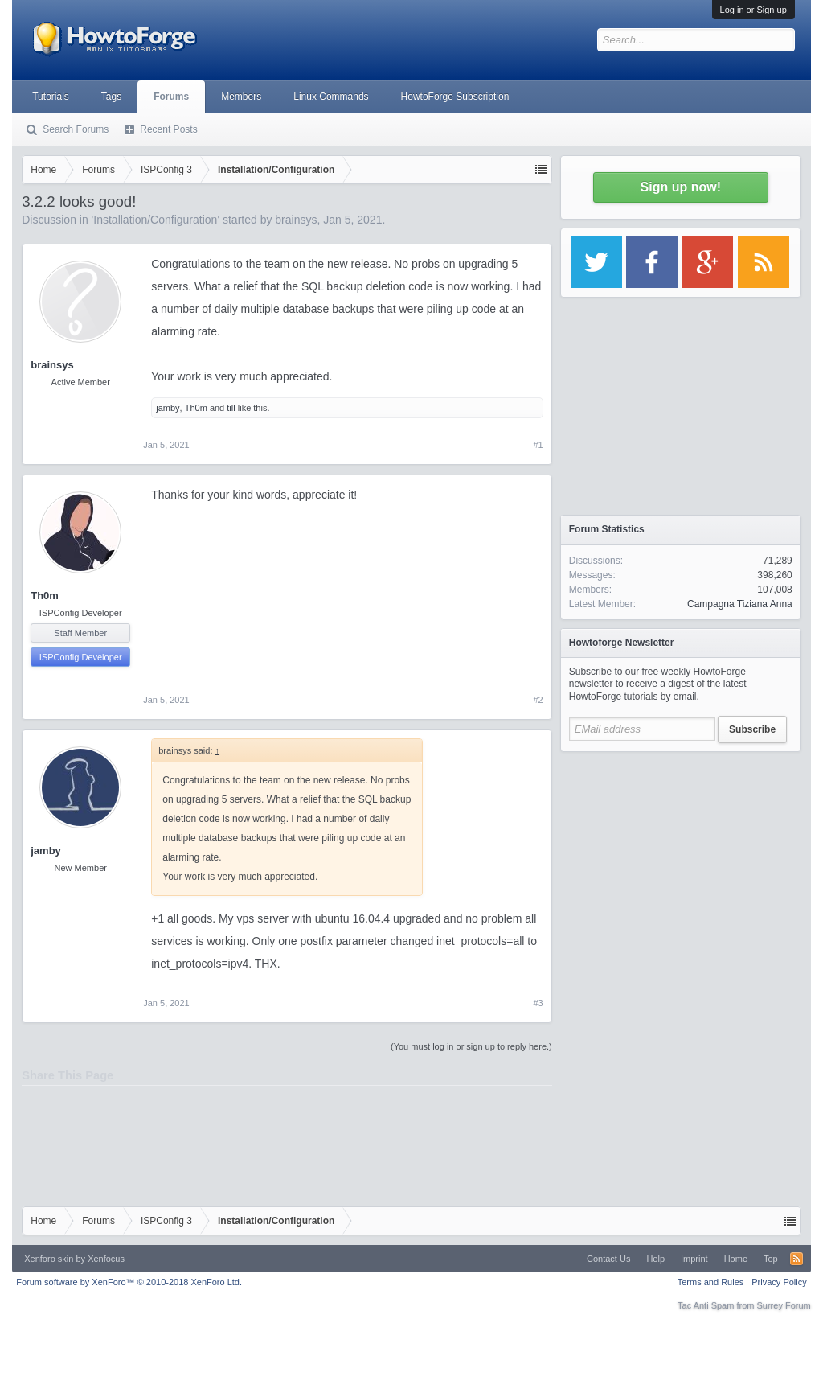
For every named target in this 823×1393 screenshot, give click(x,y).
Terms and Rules (711, 1282)
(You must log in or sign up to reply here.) (471, 1046)
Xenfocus (106, 1259)
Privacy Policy (778, 1282)
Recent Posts (168, 129)
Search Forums (76, 129)
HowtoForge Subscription (455, 96)
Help (655, 1259)
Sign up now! (681, 187)
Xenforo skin (48, 1259)
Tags (111, 96)
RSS (796, 1258)
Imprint (694, 1259)
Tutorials (50, 96)
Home (735, 1259)
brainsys (296, 219)
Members (241, 96)
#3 (538, 1003)
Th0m (196, 408)
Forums (171, 96)
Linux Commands (330, 96)
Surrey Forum (784, 1305)
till (231, 408)
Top (771, 1259)
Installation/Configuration (155, 219)
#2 (538, 700)
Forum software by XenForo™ (129, 1282)
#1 (538, 445)
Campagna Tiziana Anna (739, 604)
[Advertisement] (680, 860)
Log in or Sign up (753, 9)
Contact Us (608, 1259)
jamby (167, 408)
